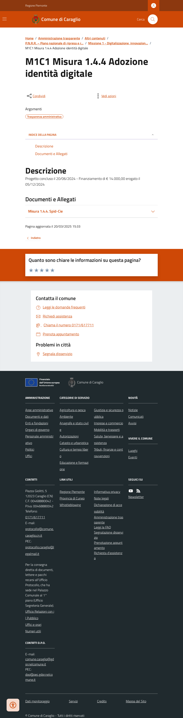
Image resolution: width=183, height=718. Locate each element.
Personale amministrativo (39, 439)
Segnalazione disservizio (108, 535)
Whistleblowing (70, 504)
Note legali (101, 498)
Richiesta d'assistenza (108, 555)
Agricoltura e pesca (73, 409)
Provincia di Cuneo (72, 498)
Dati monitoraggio (37, 701)
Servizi (73, 701)
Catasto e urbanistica (74, 442)
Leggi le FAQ (102, 527)
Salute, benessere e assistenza (108, 439)
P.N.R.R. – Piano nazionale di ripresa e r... (54, 43)
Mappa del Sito (136, 701)
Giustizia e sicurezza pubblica (108, 413)
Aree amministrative (39, 409)
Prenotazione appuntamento (108, 545)
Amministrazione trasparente (59, 38)
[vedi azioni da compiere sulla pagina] (105, 96)
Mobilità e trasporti (107, 429)
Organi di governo (37, 429)
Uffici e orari (33, 624)
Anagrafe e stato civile (74, 426)
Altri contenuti (95, 38)
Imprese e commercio (108, 423)
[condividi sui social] (35, 96)
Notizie (133, 409)
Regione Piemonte (36, 5)
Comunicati (136, 416)
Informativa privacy (107, 491)
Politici (29, 449)
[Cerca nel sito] (151, 19)
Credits (102, 701)
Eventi (132, 457)
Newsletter (136, 496)
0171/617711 (35, 517)
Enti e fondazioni (36, 423)
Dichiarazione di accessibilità (108, 508)
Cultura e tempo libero (74, 452)
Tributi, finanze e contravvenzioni (108, 452)
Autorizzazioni (69, 436)
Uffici (28, 455)
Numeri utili (33, 631)
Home (29, 38)
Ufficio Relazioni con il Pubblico (39, 614)
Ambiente (66, 416)
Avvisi (132, 423)
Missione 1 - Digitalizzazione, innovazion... (118, 43)
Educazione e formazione (74, 466)
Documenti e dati (37, 416)
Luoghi (132, 450)
